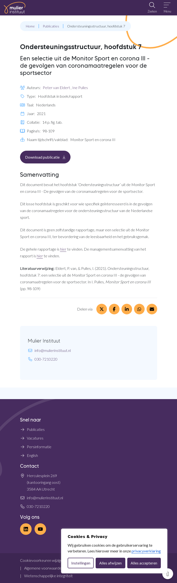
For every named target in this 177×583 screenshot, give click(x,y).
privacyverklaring (146, 551)
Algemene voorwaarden (44, 568)
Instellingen (80, 563)
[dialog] (114, 551)
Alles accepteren (144, 563)
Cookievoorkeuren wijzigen (42, 560)
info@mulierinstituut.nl (53, 350)
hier (63, 249)
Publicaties (36, 429)
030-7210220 (46, 359)
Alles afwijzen (110, 563)
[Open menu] (167, 7)
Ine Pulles (80, 87)
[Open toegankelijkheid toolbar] (167, 573)
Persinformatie (39, 446)
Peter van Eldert (56, 87)
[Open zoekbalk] (152, 7)
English (32, 455)
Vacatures (35, 438)
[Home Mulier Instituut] (14, 7)
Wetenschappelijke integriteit (48, 575)
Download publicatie (48, 156)
